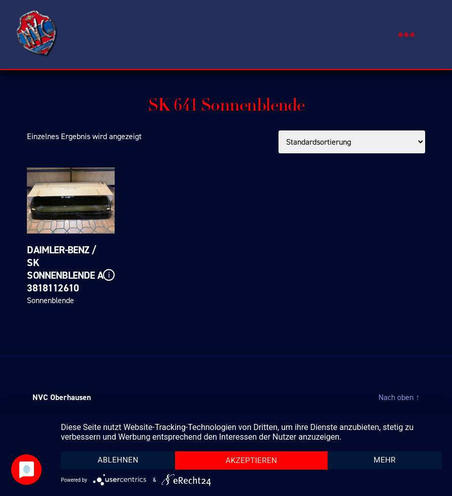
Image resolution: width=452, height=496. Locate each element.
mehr (385, 460)
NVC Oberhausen (61, 397)
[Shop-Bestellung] (352, 141)
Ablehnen (117, 460)
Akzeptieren (251, 460)
